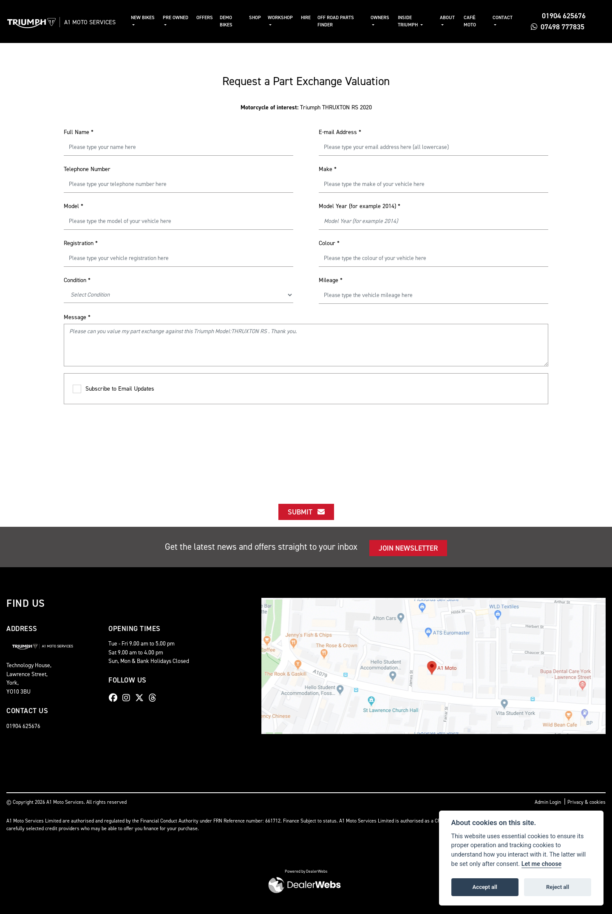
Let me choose (541, 864)
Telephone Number (87, 169)
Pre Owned (183, 17)
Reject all (557, 887)
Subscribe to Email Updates (113, 389)
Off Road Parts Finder (341, 21)
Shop (261, 17)
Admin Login (548, 802)
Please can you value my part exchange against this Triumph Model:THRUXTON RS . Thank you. (306, 345)
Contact (504, 17)
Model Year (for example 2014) (359, 206)
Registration (81, 243)
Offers (211, 17)
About (450, 17)
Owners (384, 17)
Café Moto (472, 21)
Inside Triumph (412, 21)
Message (77, 317)
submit (306, 512)
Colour (329, 243)
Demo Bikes (233, 21)
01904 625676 (559, 16)
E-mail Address (340, 132)
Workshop (286, 17)
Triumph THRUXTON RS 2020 (306, 107)
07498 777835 (559, 27)
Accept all (485, 887)
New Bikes (151, 17)
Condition (77, 280)
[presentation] (306, 446)
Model (73, 206)
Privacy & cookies (586, 802)
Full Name (79, 132)
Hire (311, 17)
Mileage (331, 280)
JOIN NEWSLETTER (408, 548)
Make (328, 169)
